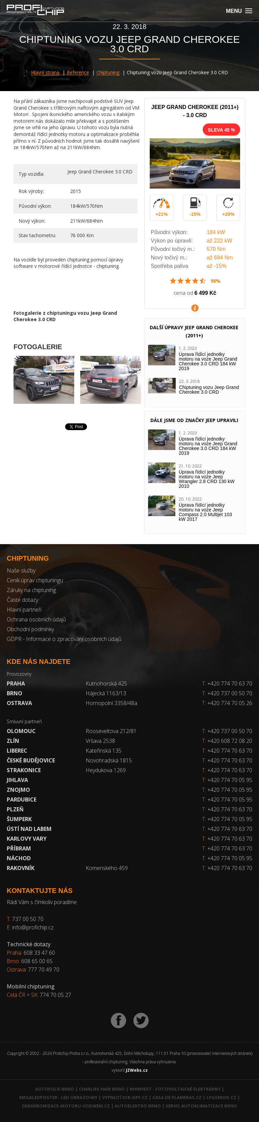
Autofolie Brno (54, 1089)
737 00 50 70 (28, 919)
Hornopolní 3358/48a (111, 703)
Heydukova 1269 (106, 770)
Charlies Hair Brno (102, 1089)
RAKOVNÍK (20, 868)
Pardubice (21, 799)
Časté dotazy (22, 600)
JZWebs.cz (137, 1070)
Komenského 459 (107, 868)
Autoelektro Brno (138, 1106)
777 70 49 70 (43, 969)
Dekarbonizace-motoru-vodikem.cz (66, 1106)
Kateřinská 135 (103, 750)
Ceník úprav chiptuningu (35, 580)
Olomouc (21, 731)
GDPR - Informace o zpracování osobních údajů (64, 639)
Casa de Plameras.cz (177, 1097)
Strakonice (24, 770)
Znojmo (18, 789)
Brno (14, 693)
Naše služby (21, 570)
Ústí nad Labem (29, 829)
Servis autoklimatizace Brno (201, 1106)
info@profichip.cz (33, 927)
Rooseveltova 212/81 (111, 731)
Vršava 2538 (100, 741)
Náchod (19, 858)
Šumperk (19, 819)
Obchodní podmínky (30, 629)
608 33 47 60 (39, 952)
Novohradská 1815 (109, 760)
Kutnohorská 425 (106, 683)
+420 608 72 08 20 (229, 741)
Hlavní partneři (24, 609)
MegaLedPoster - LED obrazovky (58, 1097)
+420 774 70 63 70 (227, 683)
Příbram (19, 848)
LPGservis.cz (221, 1097)
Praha (16, 683)
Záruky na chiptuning (31, 590)
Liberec (17, 750)
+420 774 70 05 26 (227, 703)
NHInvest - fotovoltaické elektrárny (175, 1089)
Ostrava (19, 703)
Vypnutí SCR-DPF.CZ (125, 1097)
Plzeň (15, 809)
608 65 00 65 (37, 961)
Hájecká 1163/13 (106, 693)
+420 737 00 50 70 (227, 693)
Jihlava (17, 780)
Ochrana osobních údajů (36, 619)
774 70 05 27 (55, 995)
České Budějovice (31, 760)
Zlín (13, 741)
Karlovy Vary (27, 838)
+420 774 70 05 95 (229, 780)
